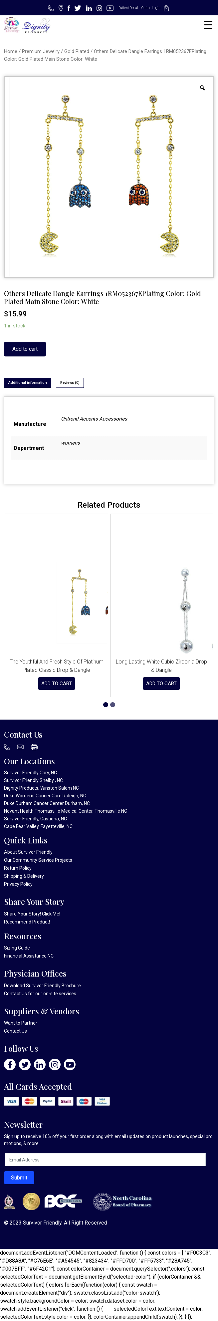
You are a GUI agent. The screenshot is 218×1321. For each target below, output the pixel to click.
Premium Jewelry (41, 51)
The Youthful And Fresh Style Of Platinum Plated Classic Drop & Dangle (57, 665)
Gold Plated (76, 51)
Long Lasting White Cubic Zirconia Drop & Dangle (161, 665)
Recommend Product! (27, 921)
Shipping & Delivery (24, 876)
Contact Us (15, 993)
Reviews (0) (70, 382)
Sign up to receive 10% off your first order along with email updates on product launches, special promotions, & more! (108, 1140)
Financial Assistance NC (29, 956)
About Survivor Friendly (28, 852)
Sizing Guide (17, 948)
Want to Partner (20, 1023)
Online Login (150, 8)
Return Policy (18, 868)
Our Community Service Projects (38, 860)
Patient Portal (128, 8)
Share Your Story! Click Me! (32, 913)
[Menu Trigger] (208, 24)
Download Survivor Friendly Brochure (42, 985)
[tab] (27, 383)
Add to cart (25, 349)
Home (10, 51)
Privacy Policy (18, 884)
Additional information (27, 382)
